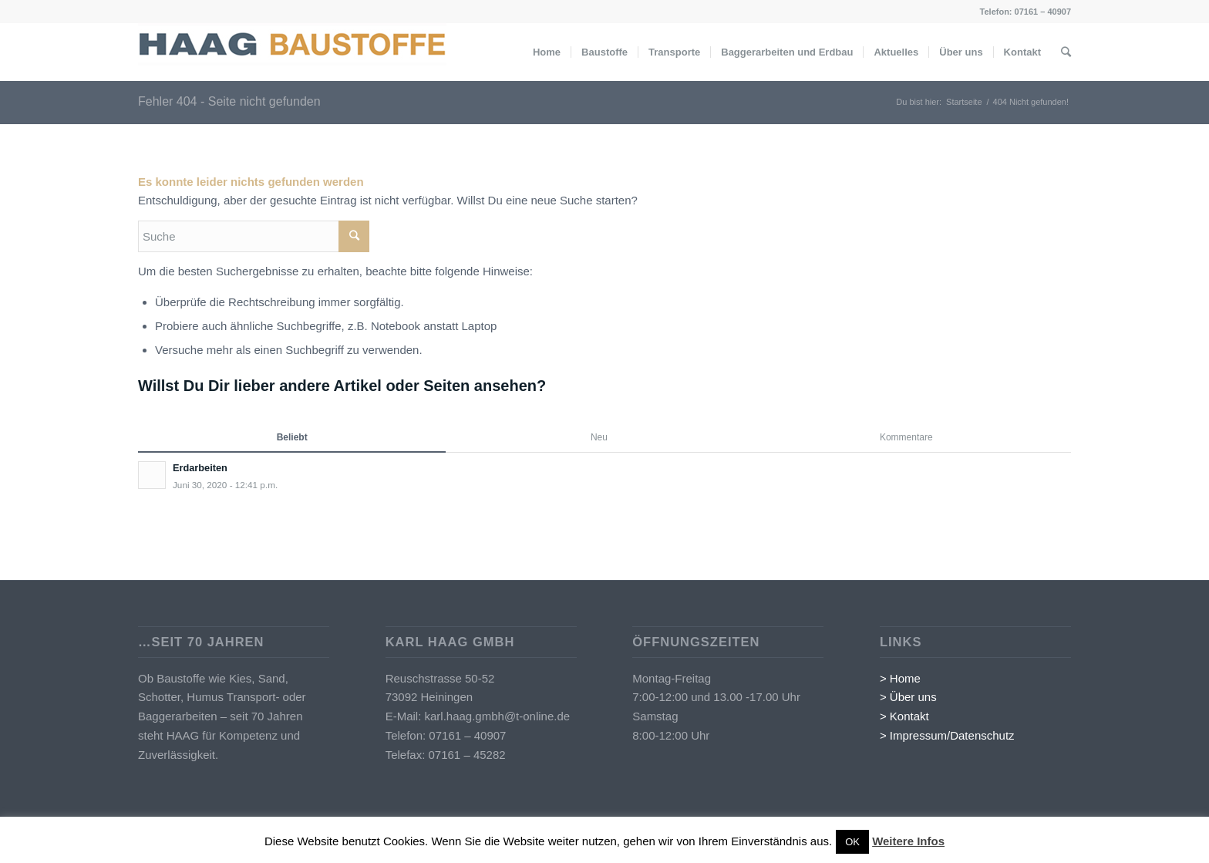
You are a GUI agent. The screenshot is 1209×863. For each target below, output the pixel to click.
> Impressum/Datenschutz (947, 735)
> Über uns (908, 696)
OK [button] (852, 842)
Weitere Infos (908, 841)
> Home (900, 678)
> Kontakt (904, 716)
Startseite (964, 101)
